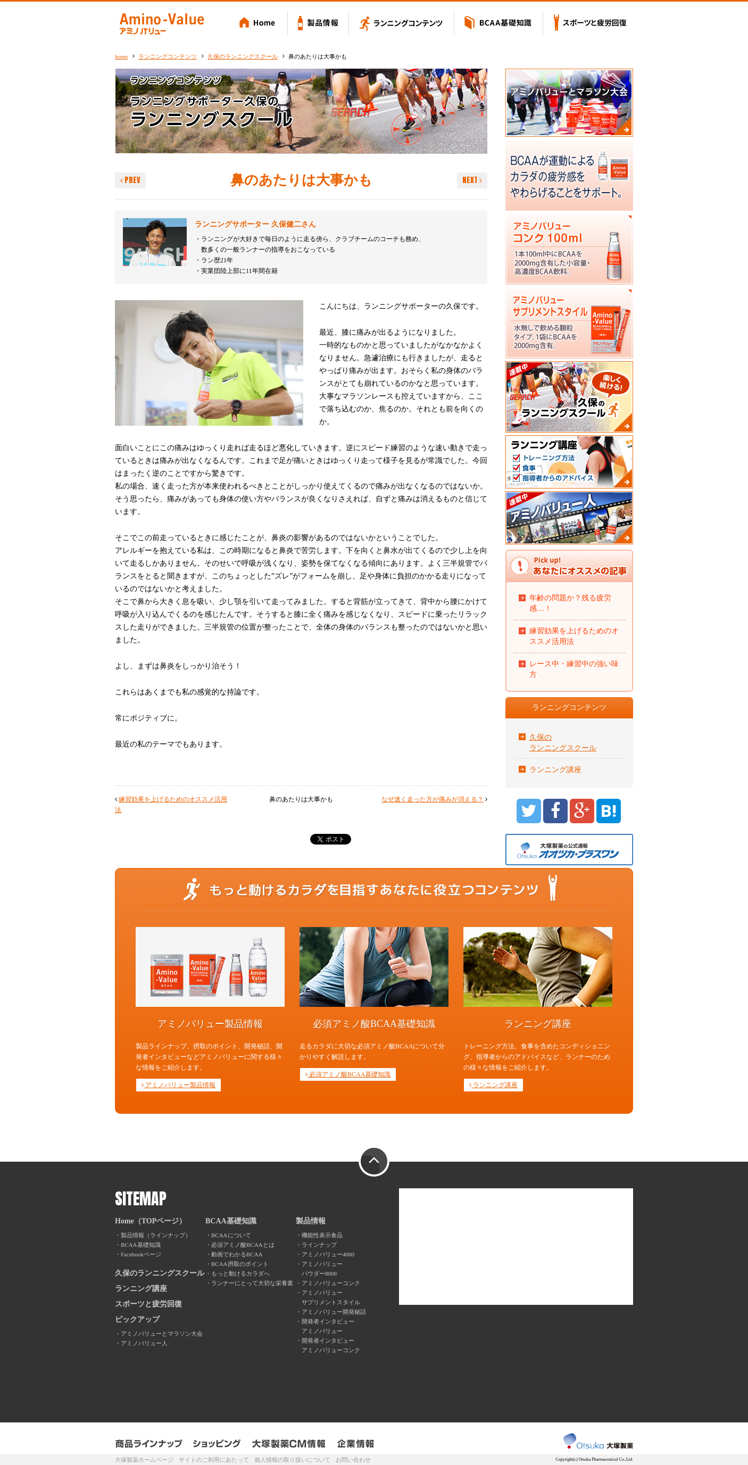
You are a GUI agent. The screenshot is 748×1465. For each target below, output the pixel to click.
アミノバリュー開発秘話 (334, 1312)
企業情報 (356, 1443)
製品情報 (318, 24)
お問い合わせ (353, 1459)
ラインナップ (319, 1244)
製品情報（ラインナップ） (156, 1235)
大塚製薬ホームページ (144, 1459)
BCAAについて (231, 1235)
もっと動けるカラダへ (240, 1273)
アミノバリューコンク (331, 1283)
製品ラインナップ (149, 1443)
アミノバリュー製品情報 (178, 1085)
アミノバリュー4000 (328, 1254)
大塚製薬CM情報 (289, 1443)
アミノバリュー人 (144, 1343)
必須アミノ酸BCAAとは (243, 1244)
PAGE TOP (374, 1162)
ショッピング (217, 1443)
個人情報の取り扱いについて (292, 1459)
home (121, 56)
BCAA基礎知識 (498, 24)
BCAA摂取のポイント (240, 1264)
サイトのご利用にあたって (214, 1459)
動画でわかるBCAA (237, 1254)
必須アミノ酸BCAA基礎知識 (347, 1074)
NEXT (472, 180)
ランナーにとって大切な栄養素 (252, 1283)
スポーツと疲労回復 (588, 24)
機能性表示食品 (322, 1235)
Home (259, 24)
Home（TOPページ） (150, 1221)
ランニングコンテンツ (401, 24)
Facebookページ (141, 1254)
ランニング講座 (555, 769)
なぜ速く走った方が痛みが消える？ (432, 799)
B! (609, 811)
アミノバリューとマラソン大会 (162, 1333)
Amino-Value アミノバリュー (161, 24)
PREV (130, 180)
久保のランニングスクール (242, 56)
